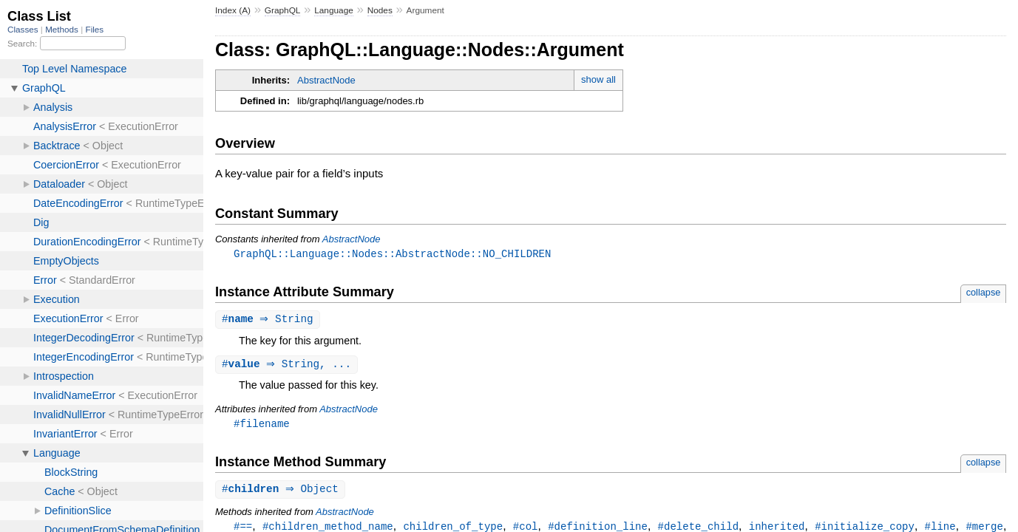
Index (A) (233, 10)
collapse (983, 293)
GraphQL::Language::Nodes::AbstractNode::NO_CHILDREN (392, 254)
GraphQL (283, 10)
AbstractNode (326, 80)
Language (333, 10)
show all (598, 79)
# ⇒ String (269, 320)
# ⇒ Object (282, 492)
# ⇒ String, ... (288, 366)
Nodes (380, 10)
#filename (262, 426)
